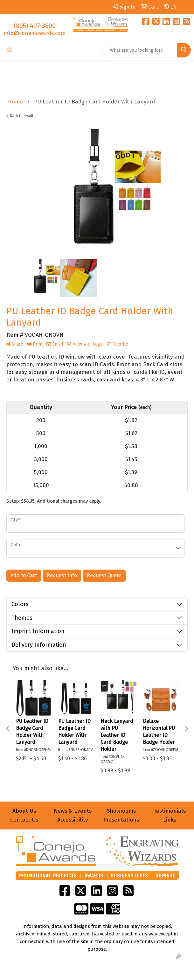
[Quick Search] (139, 50)
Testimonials (170, 811)
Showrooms (121, 811)
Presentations (121, 819)
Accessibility (72, 819)
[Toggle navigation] (10, 50)
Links (169, 819)
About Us (24, 811)
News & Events (73, 811)
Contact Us (24, 819)
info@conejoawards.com (35, 33)
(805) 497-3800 (35, 26)
